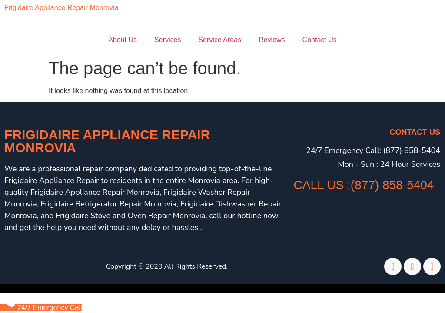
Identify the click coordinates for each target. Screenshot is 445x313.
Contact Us (319, 39)
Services (167, 39)
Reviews (272, 39)
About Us (122, 39)
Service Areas (219, 39)
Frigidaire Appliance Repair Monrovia (61, 7)
